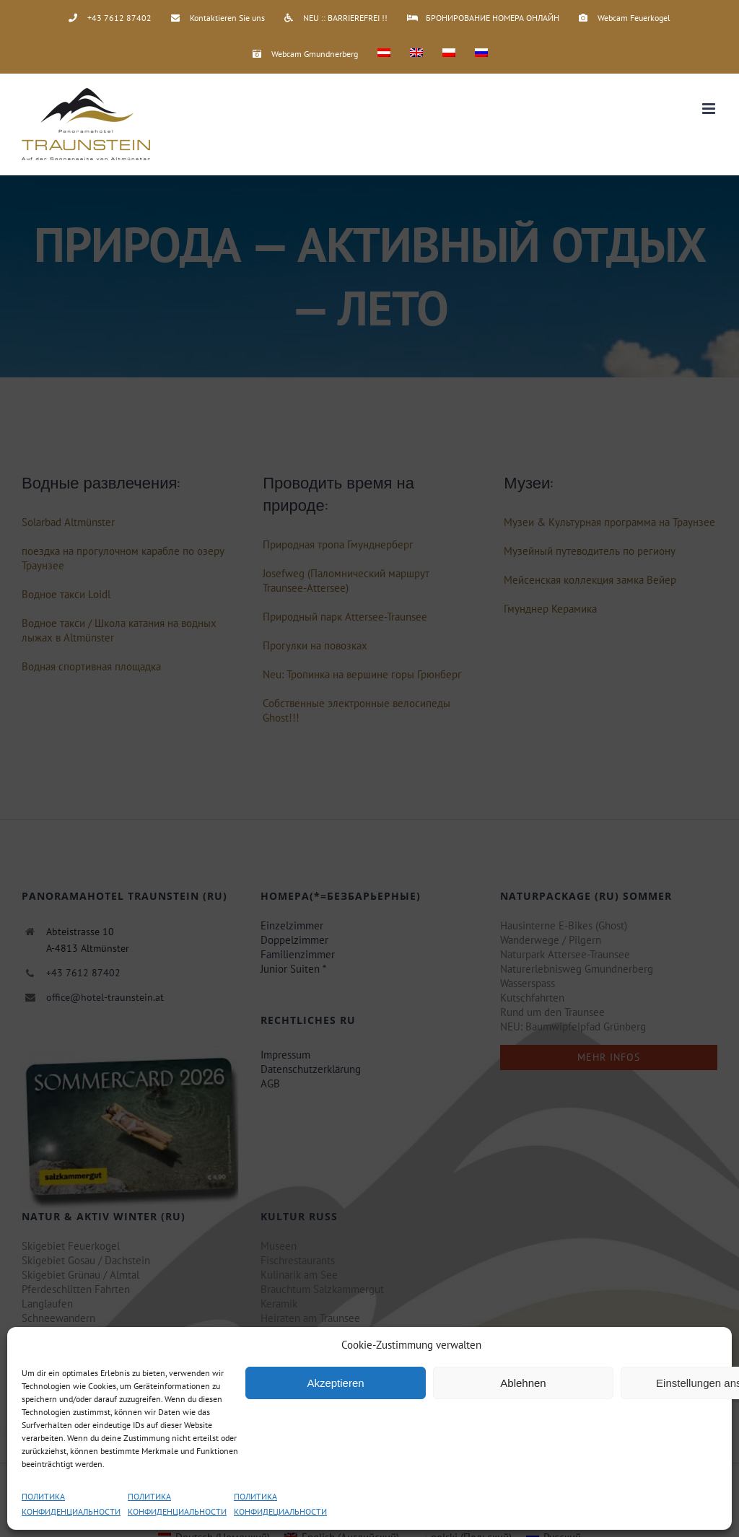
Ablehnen (523, 1383)
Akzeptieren (335, 1383)
